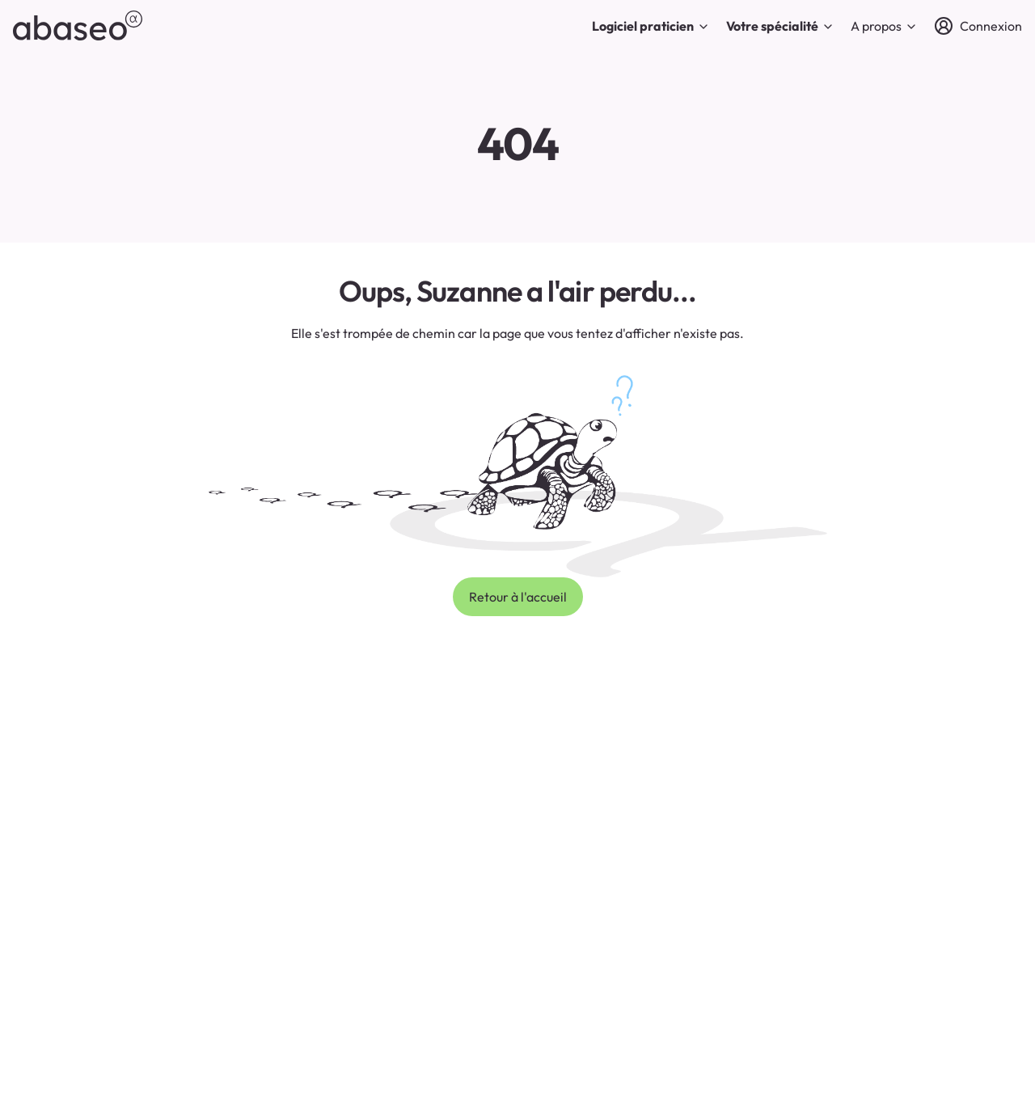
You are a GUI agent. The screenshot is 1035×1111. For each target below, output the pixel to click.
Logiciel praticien (651, 26)
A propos (884, 26)
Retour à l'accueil (518, 597)
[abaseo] (77, 25)
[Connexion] (978, 26)
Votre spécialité (780, 26)
